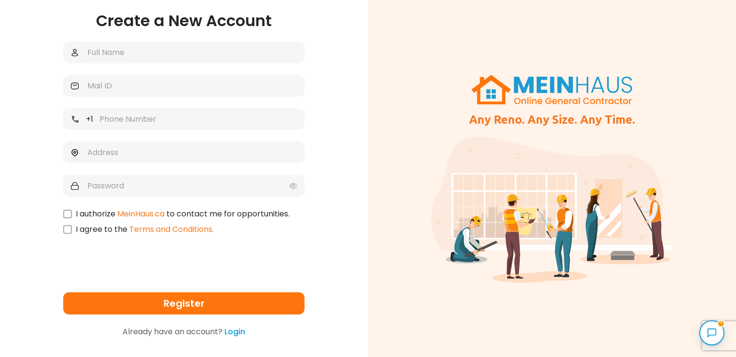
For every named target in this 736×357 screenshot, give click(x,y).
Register (184, 303)
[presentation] (136, 266)
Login (234, 331)
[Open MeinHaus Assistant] (711, 332)
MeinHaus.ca (141, 213)
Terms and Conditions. (171, 229)
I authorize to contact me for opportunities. (183, 214)
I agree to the (145, 229)
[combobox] (80, 119)
